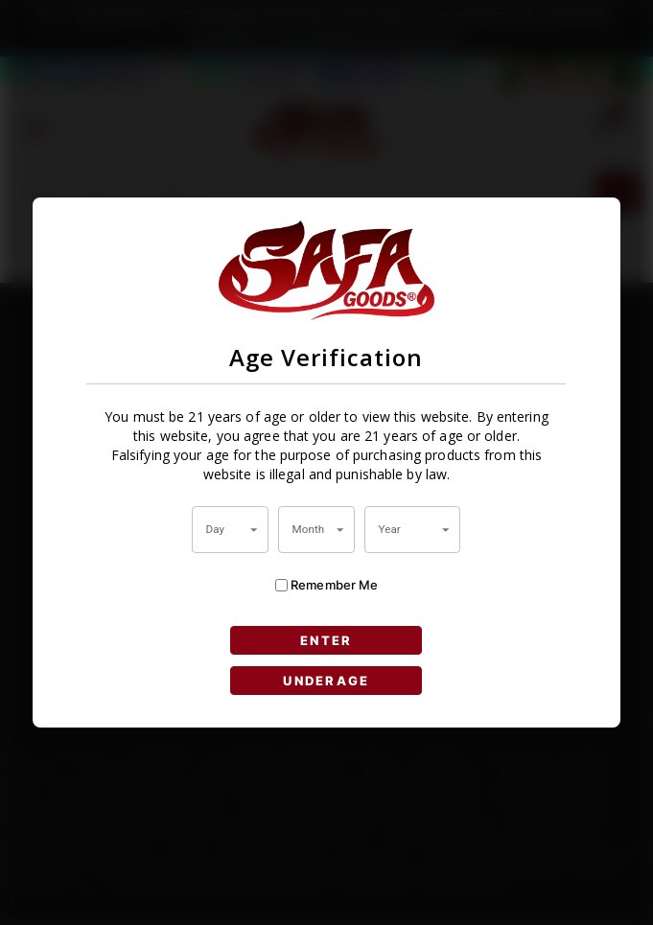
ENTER (326, 640)
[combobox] (230, 530)
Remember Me (327, 585)
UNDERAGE (326, 680)
